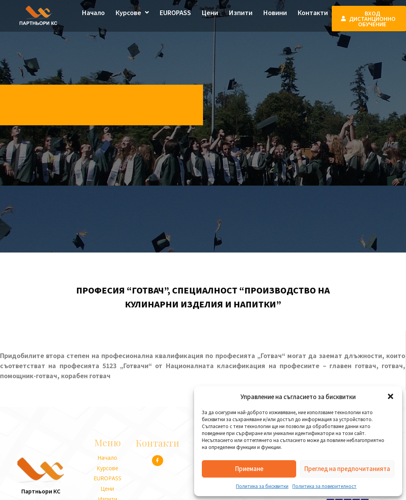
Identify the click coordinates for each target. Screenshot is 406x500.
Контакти (313, 12)
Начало (93, 12)
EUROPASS (175, 12)
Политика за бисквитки (262, 486)
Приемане (249, 468)
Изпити (240, 12)
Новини (275, 12)
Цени (210, 12)
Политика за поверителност (324, 486)
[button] (390, 396)
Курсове (132, 12)
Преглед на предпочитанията (347, 468)
